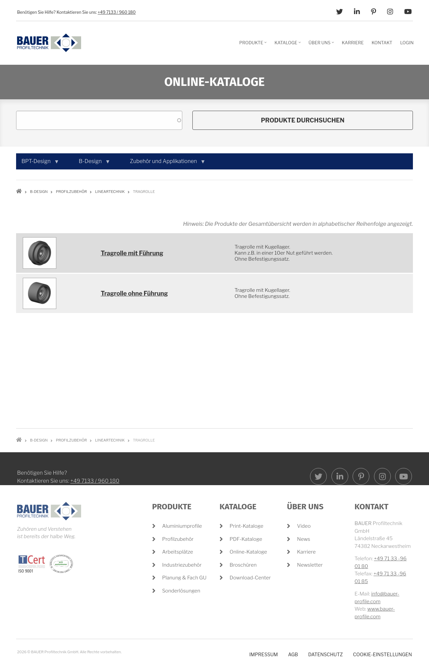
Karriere (306, 552)
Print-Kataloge (246, 526)
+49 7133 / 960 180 (117, 12)
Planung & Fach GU (184, 578)
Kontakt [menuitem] (382, 42)
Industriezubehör (182, 565)
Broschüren (243, 565)
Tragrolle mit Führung (132, 253)
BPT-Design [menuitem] (37, 163)
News (303, 539)
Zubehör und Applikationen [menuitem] (165, 163)
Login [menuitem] (407, 42)
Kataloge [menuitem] (288, 45)
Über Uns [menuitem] (322, 45)
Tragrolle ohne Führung (134, 293)
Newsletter (310, 565)
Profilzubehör (178, 539)
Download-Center (250, 578)
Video (304, 526)
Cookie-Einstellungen (382, 654)
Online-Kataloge (248, 552)
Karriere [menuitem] (353, 42)
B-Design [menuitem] (91, 163)
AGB (293, 654)
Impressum (263, 654)
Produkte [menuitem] (253, 45)
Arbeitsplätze (177, 552)
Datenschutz (325, 654)
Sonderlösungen (181, 591)
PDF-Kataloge (246, 539)
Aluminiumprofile (182, 526)
